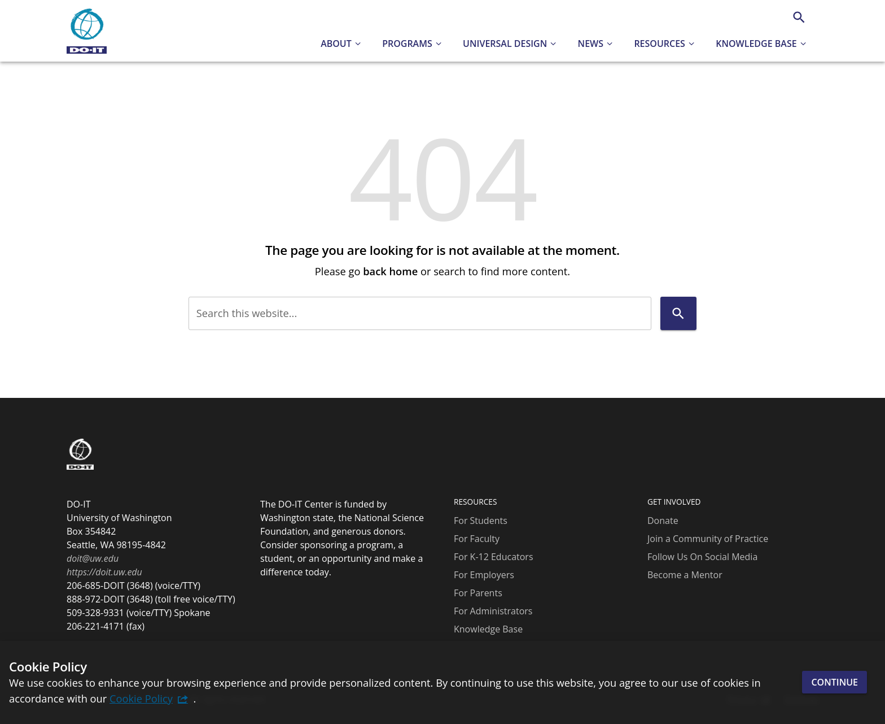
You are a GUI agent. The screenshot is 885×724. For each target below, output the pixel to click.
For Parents (478, 593)
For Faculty (477, 538)
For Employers (484, 575)
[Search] (798, 17)
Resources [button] (659, 43)
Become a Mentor (684, 575)
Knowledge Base (488, 629)
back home (390, 271)
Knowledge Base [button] (756, 43)
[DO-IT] (87, 31)
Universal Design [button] (505, 43)
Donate (662, 520)
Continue (834, 682)
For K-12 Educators (493, 556)
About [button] (336, 43)
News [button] (590, 43)
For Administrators (493, 611)
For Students (480, 520)
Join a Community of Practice (707, 538)
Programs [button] (407, 43)
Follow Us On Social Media (702, 556)
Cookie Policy (141, 698)
